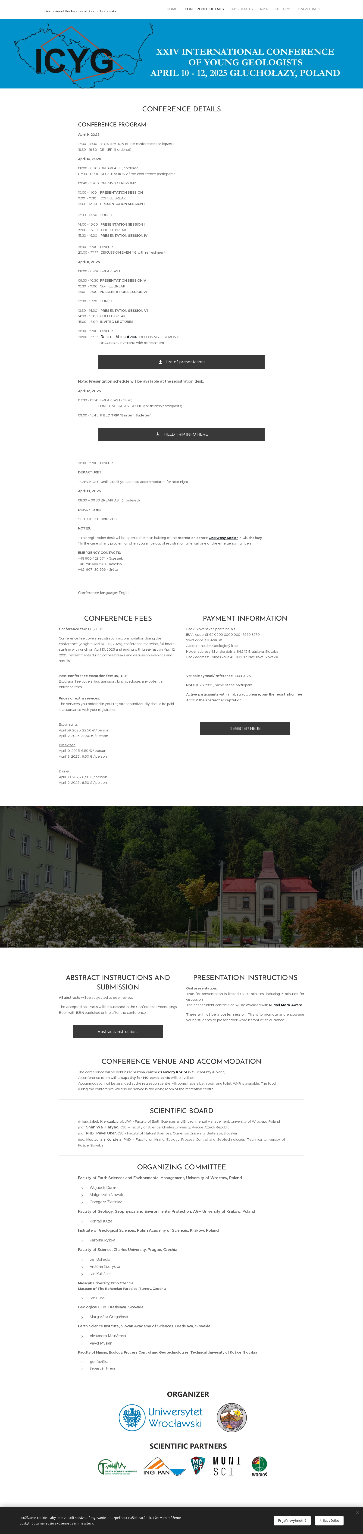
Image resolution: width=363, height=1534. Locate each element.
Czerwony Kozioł (223, 537)
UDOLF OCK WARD (120, 337)
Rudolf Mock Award (285, 1005)
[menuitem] (284, 9)
